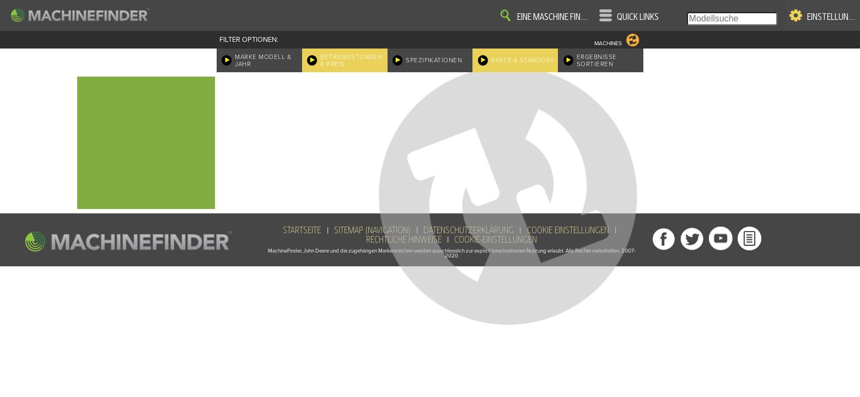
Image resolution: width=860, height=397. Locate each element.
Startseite (302, 230)
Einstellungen (831, 17)
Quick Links (638, 17)
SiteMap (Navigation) (372, 230)
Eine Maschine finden (554, 17)
